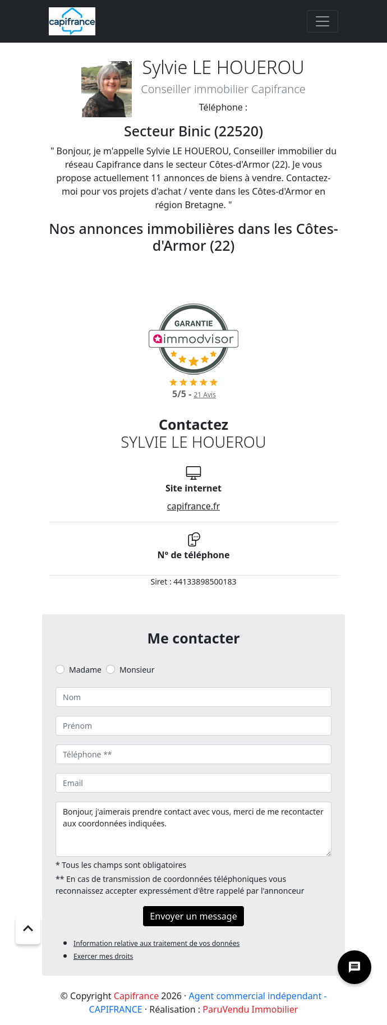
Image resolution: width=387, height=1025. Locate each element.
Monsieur (136, 669)
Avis (204, 394)
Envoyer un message (193, 916)
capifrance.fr (193, 506)
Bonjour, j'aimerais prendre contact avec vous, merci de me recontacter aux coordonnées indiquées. (193, 829)
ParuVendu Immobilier (250, 1009)
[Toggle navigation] (322, 21)
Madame (85, 669)
